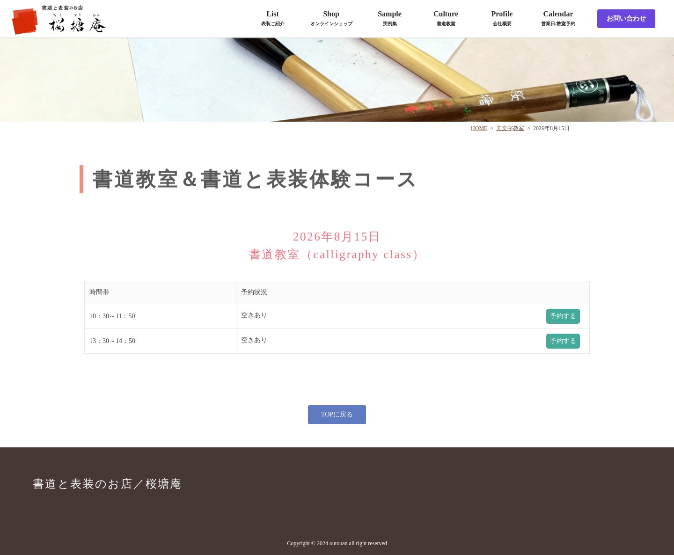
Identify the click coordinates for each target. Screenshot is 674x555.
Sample (390, 18)
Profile (502, 18)
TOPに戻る (337, 414)
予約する (563, 316)
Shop (331, 18)
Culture (445, 18)
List (273, 18)
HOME (479, 128)
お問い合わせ (626, 18)
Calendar (558, 18)
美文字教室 (510, 128)
